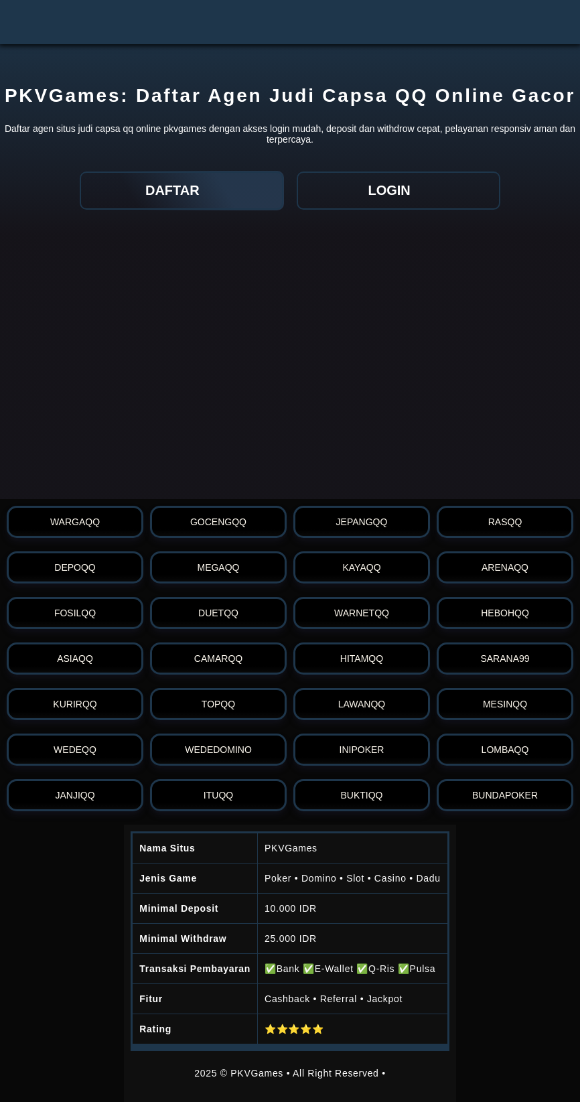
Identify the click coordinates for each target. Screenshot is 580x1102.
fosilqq (75, 613)
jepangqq (362, 521)
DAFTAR (181, 190)
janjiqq (74, 795)
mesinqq (505, 704)
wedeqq (75, 749)
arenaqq (505, 567)
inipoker (362, 749)
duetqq (218, 613)
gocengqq (218, 521)
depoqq (74, 567)
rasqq (505, 521)
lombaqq (505, 749)
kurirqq (74, 704)
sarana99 (504, 658)
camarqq (218, 658)
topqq (218, 704)
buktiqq (361, 795)
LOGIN (398, 190)
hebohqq (505, 613)
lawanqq (362, 704)
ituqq (218, 795)
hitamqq (361, 658)
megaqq (218, 567)
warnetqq (361, 613)
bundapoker (505, 795)
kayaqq (361, 567)
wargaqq (75, 521)
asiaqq (75, 658)
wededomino (218, 749)
